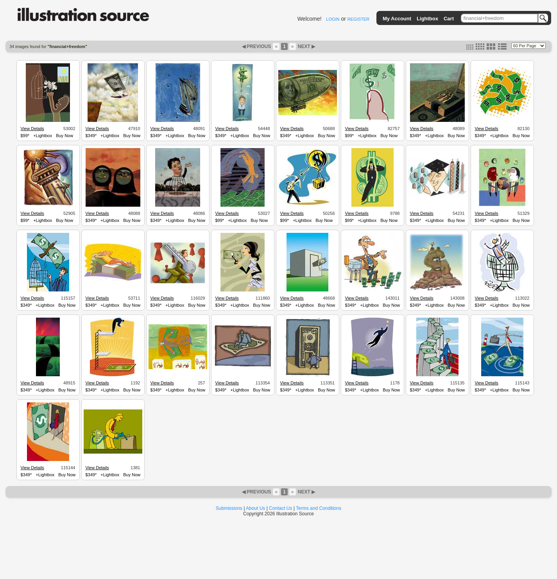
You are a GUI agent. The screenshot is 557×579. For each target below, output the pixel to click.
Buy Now (64, 135)
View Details (32, 128)
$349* (91, 135)
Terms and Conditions (318, 508)
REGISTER (358, 19)
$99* (25, 135)
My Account (397, 18)
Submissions (229, 508)
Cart (449, 18)
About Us (255, 508)
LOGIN (332, 19)
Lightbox (427, 18)
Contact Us (280, 508)
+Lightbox (42, 135)
